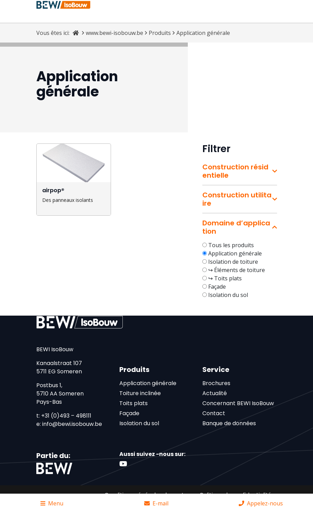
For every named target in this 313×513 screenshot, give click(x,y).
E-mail (156, 503)
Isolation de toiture (233, 261)
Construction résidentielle (235, 171)
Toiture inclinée (140, 393)
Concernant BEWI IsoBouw (238, 403)
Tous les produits (231, 245)
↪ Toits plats (225, 278)
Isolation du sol (228, 295)
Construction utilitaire (236, 199)
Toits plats (133, 403)
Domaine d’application (236, 227)
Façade (217, 286)
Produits (160, 33)
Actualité (214, 393)
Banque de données (229, 423)
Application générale (235, 253)
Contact (213, 413)
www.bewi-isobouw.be (114, 33)
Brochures (216, 383)
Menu (51, 503)
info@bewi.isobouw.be (72, 424)
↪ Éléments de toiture (236, 270)
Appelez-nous (261, 503)
